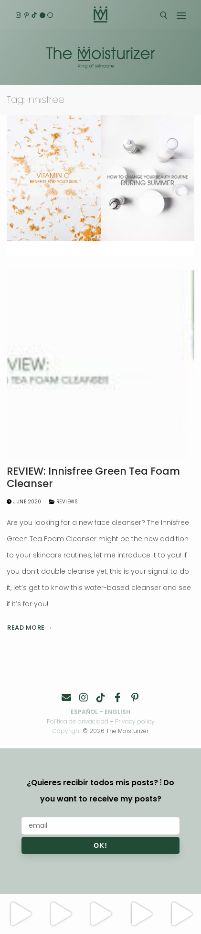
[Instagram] (18, 15)
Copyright (67, 731)
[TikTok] (34, 15)
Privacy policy (135, 721)
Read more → (30, 627)
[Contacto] (66, 697)
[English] (42, 15)
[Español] (50, 15)
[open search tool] (164, 15)
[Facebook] (118, 697)
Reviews (63, 501)
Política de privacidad (77, 721)
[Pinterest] (26, 15)
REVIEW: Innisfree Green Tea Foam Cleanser (93, 477)
